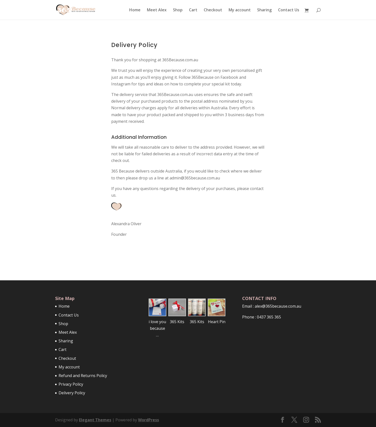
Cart (193, 10)
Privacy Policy (71, 384)
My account (240, 10)
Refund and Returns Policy (83, 375)
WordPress (148, 420)
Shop (178, 10)
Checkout (213, 10)
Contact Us (288, 10)
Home (135, 10)
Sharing (264, 10)
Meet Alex (157, 10)
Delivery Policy (72, 392)
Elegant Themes (95, 420)
